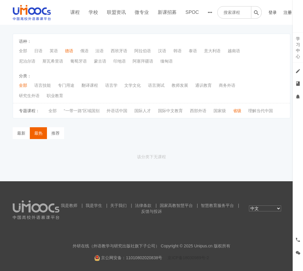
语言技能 (42, 85)
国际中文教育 (170, 110)
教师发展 (180, 85)
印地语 (119, 61)
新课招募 (167, 12)
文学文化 (132, 85)
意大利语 (212, 50)
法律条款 (143, 205)
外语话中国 (117, 110)
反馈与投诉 (151, 211)
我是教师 (69, 205)
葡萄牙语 (78, 61)
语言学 (111, 85)
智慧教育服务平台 (217, 205)
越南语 (234, 50)
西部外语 (198, 110)
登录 (272, 12)
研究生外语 (29, 95)
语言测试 (156, 85)
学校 (93, 12)
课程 (75, 12)
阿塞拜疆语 (143, 61)
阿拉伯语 (142, 50)
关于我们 (118, 205)
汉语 (162, 50)
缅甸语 (166, 61)
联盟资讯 (116, 12)
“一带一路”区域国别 (82, 110)
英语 (54, 50)
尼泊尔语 (27, 61)
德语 (69, 50)
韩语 (177, 50)
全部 (23, 50)
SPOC (192, 12)
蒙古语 (100, 61)
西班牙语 (119, 50)
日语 (38, 50)
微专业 (142, 12)
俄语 (84, 50)
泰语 (193, 50)
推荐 (55, 133)
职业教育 (55, 95)
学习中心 (298, 47)
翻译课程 (90, 85)
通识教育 (203, 85)
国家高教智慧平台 (176, 205)
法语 (99, 50)
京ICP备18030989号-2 (188, 257)
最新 (21, 133)
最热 (38, 133)
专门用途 (66, 85)
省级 (237, 110)
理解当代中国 (260, 110)
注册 (288, 12)
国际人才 (142, 110)
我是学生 (94, 205)
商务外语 (227, 85)
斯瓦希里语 (53, 61)
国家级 (220, 110)
